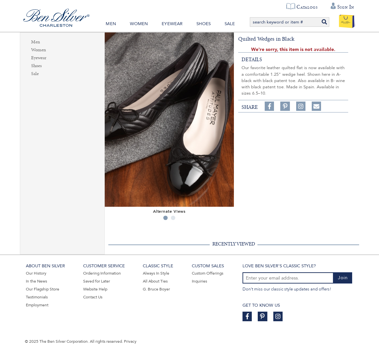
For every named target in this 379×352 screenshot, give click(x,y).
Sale (230, 24)
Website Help (95, 289)
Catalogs (307, 7)
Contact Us (92, 297)
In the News (36, 281)
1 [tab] (165, 218)
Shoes (203, 24)
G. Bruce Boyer (156, 289)
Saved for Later (96, 281)
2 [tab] (173, 218)
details (252, 59)
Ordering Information (102, 273)
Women (139, 24)
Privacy (130, 341)
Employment (37, 305)
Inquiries (199, 281)
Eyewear (172, 24)
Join (343, 278)
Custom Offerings (207, 273)
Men (111, 24)
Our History (36, 273)
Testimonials (37, 297)
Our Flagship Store (42, 289)
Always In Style (156, 273)
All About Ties (155, 281)
